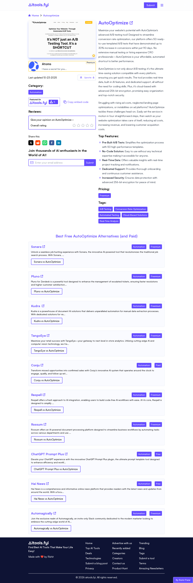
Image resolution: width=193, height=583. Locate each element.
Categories (118, 553)
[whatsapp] (44, 142)
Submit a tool (147, 558)
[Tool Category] (139, 246)
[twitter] (30, 142)
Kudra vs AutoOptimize (46, 321)
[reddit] (37, 142)
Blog (141, 548)
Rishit (51, 556)
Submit (150, 5)
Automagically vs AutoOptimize (51, 528)
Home (33, 15)
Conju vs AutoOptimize (47, 380)
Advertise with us (122, 543)
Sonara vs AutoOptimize (47, 261)
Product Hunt (120, 568)
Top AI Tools (92, 548)
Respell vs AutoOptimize (47, 409)
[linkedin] (58, 142)
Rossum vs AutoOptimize (48, 439)
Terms (142, 563)
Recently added (121, 548)
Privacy (89, 568)
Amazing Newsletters (151, 568)
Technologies (93, 558)
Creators (117, 558)
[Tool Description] (96, 253)
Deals (88, 553)
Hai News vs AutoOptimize (48, 498)
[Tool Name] (36, 246)
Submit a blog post (96, 563)
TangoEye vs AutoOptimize (49, 350)
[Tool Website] (43, 246)
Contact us (118, 563)
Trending (144, 543)
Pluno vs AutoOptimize (46, 291)
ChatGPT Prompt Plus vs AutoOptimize (56, 469)
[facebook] (51, 142)
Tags (142, 553)
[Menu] (162, 5)
